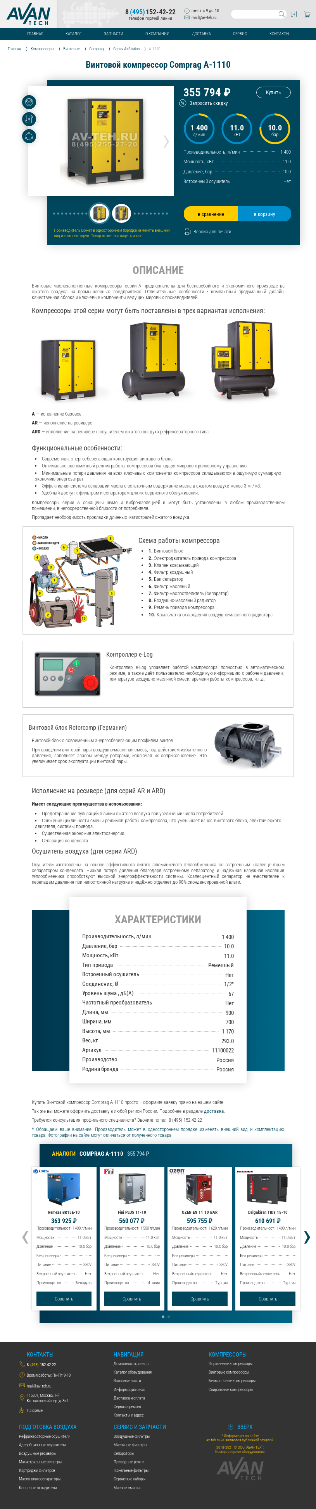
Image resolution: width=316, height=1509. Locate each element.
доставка (214, 1111)
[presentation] (166, 139)
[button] (99, 213)
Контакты (279, 33)
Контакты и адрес (129, 1415)
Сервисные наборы (129, 1479)
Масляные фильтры (130, 1444)
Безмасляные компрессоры (232, 1380)
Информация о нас (129, 1389)
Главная (35, 33)
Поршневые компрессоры (230, 1363)
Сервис (240, 33)
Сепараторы (124, 1453)
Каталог (73, 33)
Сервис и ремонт (128, 1406)
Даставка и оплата (129, 1398)
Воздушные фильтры (132, 1436)
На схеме (35, 1410)
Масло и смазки (127, 1487)
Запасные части (127, 1380)
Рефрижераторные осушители (44, 1436)
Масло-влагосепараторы (39, 1479)
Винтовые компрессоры (229, 1372)
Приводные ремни (129, 1462)
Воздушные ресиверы (37, 1453)
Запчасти (113, 33)
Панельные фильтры (131, 1470)
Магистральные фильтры (40, 1462)
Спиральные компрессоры (231, 1389)
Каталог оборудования (133, 1372)
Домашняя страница (131, 1363)
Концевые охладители (38, 1487)
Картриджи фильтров (37, 1470)
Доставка (201, 33)
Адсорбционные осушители (42, 1444)
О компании (157, 33)
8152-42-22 (150, 12)
